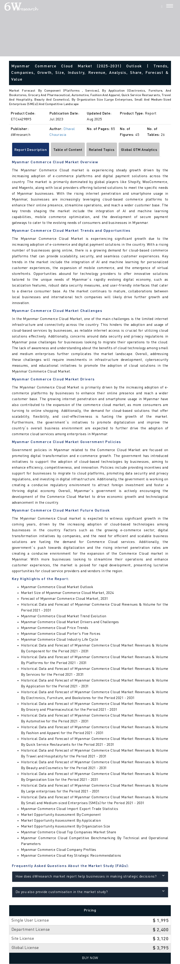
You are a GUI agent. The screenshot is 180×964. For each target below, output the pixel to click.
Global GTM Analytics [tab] (139, 150)
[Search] (162, 6)
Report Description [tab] (30, 150)
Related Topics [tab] (102, 150)
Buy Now (90, 958)
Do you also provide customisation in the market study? (90, 891)
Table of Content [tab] (67, 150)
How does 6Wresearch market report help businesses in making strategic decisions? (90, 876)
